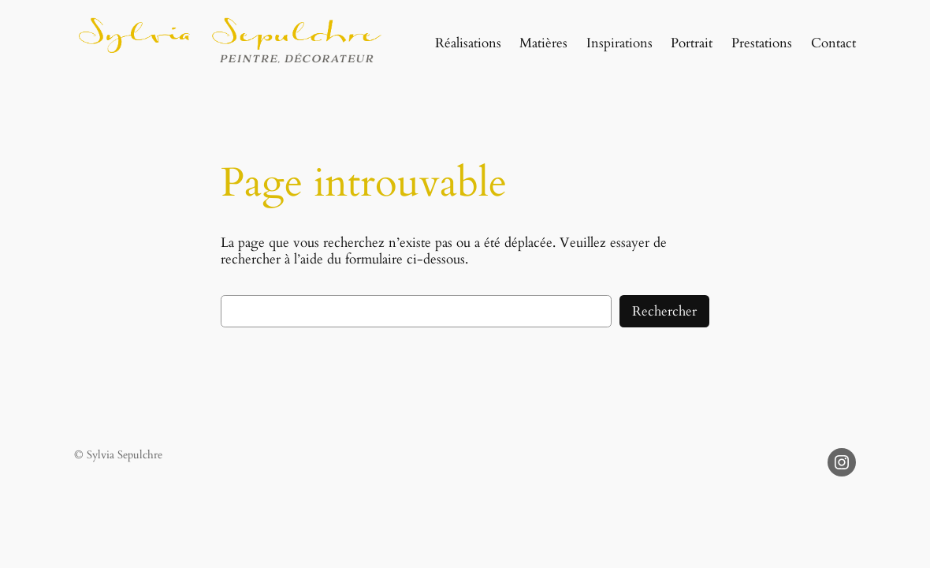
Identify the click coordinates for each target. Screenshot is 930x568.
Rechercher (664, 311)
